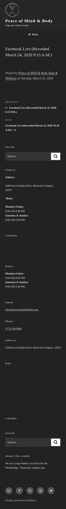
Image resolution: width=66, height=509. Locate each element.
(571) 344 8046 (13, 328)
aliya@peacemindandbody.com (21, 309)
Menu (33, 34)
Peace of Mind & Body (29, 21)
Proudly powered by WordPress (20, 500)
